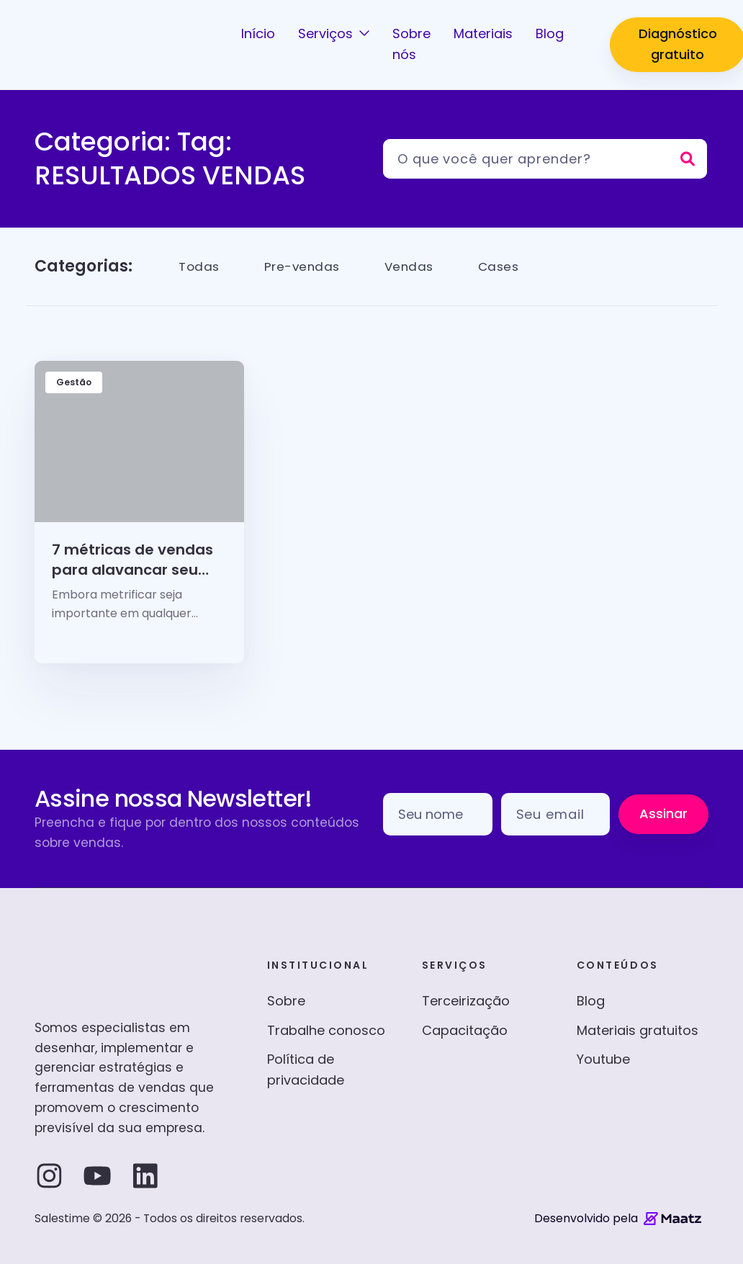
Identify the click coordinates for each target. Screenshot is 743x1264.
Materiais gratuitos (637, 1030)
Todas (200, 266)
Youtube (603, 1059)
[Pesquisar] (545, 159)
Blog (591, 1001)
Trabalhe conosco (326, 1030)
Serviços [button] (327, 33)
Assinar (663, 813)
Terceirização (466, 1001)
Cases (506, 266)
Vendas (415, 266)
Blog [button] (550, 33)
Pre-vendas (305, 266)
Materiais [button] (483, 33)
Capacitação (465, 1030)
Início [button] (258, 33)
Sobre (286, 1001)
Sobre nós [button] (411, 43)
